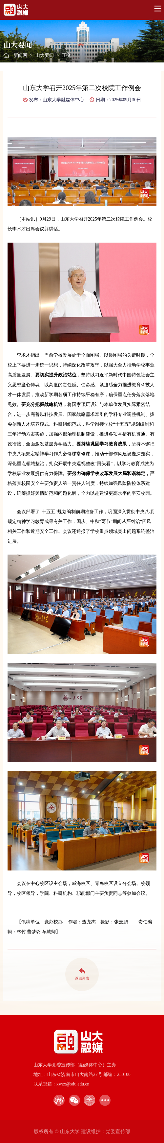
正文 (66, 55)
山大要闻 (44, 55)
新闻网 (20, 55)
